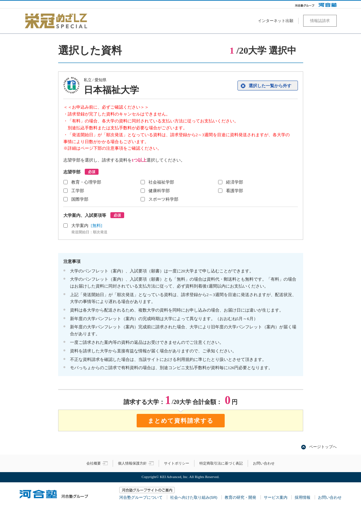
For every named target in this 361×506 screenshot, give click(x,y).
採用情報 (302, 497)
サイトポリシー (176, 463)
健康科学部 (159, 190)
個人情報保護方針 (136, 463)
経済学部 (234, 182)
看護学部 (234, 190)
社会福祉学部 (161, 182)
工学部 (77, 190)
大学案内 (126, 229)
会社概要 (97, 463)
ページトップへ (323, 446)
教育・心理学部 (86, 182)
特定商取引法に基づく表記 (221, 463)
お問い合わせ (264, 463)
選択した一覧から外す (270, 85)
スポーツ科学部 (163, 199)
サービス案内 (275, 497)
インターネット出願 (275, 20)
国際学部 (79, 199)
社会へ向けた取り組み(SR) (193, 497)
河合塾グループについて (141, 497)
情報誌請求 (320, 20)
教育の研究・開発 (240, 497)
